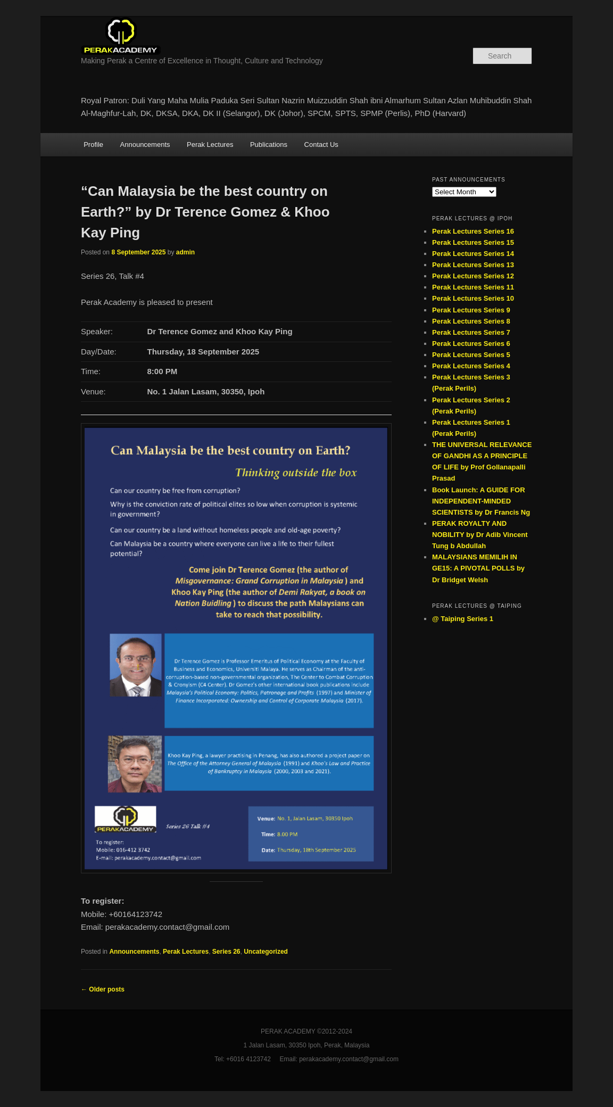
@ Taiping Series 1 (462, 619)
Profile (93, 144)
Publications (268, 144)
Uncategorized (266, 951)
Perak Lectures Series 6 (471, 344)
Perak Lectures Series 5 (471, 355)
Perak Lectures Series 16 (473, 231)
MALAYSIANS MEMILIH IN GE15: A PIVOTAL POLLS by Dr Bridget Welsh (478, 568)
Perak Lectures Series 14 (473, 254)
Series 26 (226, 951)
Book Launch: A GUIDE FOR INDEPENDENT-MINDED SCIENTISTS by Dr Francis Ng (481, 501)
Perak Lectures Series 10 (473, 298)
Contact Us (321, 144)
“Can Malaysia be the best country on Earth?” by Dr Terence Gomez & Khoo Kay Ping (205, 212)
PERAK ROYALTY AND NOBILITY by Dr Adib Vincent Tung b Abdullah (480, 534)
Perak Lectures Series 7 (471, 332)
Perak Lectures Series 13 (473, 265)
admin (185, 252)
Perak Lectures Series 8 (471, 321)
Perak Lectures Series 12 (473, 276)
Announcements (145, 144)
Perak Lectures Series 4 (471, 366)
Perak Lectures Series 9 (471, 310)
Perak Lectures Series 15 (473, 242)
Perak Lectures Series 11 (473, 287)
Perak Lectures (210, 144)
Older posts (103, 989)
